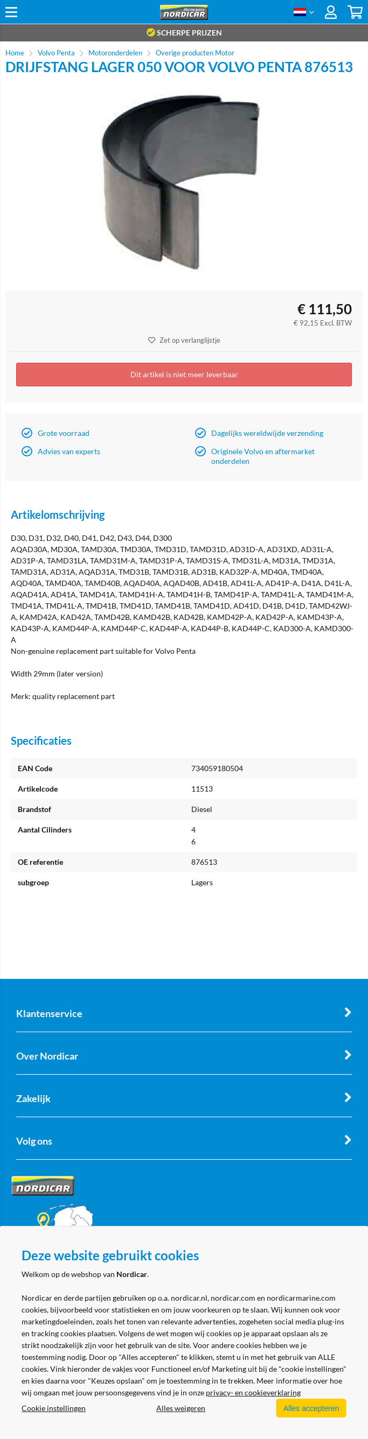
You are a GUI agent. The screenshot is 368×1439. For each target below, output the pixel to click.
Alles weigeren (179, 1408)
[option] (184, 182)
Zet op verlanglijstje (184, 340)
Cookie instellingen (54, 1408)
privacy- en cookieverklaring (253, 1393)
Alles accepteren (309, 1408)
